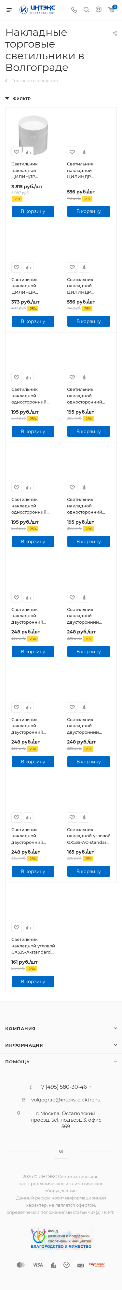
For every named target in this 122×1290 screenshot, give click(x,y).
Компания (20, 1028)
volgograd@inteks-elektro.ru (66, 1100)
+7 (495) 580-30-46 (62, 1087)
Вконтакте (61, 1152)
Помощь (17, 1061)
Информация (24, 1045)
